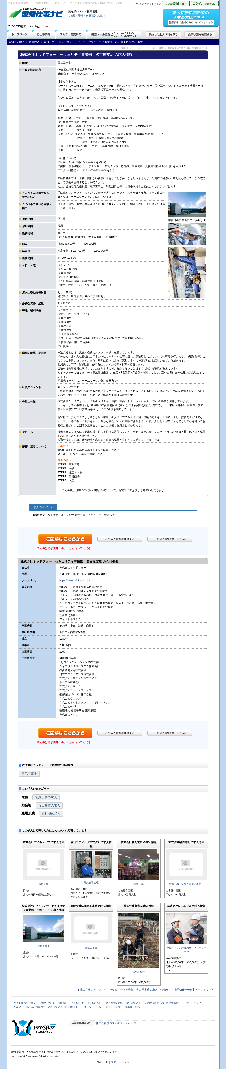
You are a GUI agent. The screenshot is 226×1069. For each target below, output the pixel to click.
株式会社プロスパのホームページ (116, 1023)
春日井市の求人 (49, 805)
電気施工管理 (91, 882)
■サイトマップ (153, 3)
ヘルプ (17, 1006)
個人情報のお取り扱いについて (123, 1002)
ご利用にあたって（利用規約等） (163, 1002)
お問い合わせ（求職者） (53, 1002)
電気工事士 (29, 773)
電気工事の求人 (46, 797)
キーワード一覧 (92, 1006)
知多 (86, 15)
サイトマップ (193, 1002)
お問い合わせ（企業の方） (86, 1002)
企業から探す (113, 1006)
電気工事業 (91, 947)
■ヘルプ (139, 3)
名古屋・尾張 (75, 15)
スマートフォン (120, 1062)
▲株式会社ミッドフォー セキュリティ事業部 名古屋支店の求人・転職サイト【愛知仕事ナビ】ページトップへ (145, 989)
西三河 (93, 15)
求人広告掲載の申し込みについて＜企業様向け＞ (53, 1006)
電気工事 (43, 884)
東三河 (101, 15)
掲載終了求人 (132, 1006)
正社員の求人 (51, 813)
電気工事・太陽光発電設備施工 (186, 884)
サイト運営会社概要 (25, 1002)
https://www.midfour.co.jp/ (74, 580)
